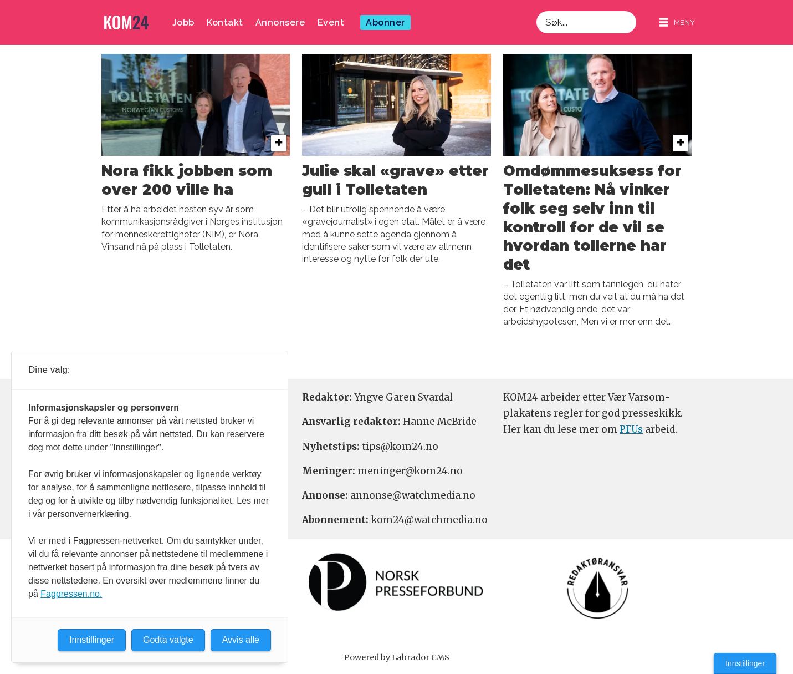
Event (331, 22)
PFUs (631, 429)
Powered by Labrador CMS (396, 657)
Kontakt (225, 22)
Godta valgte (168, 640)
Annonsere (280, 22)
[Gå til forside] (126, 22)
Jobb (183, 22)
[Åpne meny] (677, 22)
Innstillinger (745, 663)
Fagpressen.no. (71, 594)
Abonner (385, 22)
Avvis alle (240, 640)
